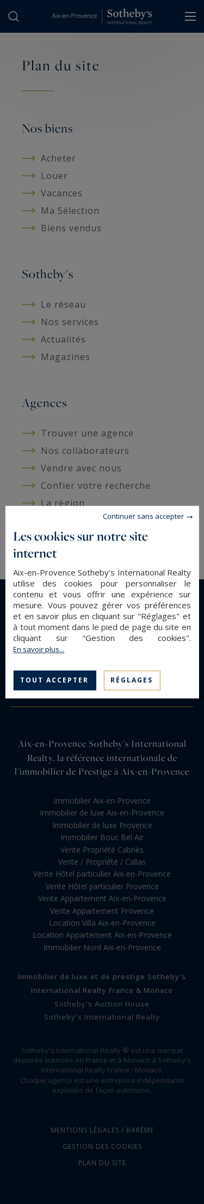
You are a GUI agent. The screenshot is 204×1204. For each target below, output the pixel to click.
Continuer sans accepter (143, 516)
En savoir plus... (38, 649)
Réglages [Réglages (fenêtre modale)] (131, 680)
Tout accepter (54, 680)
